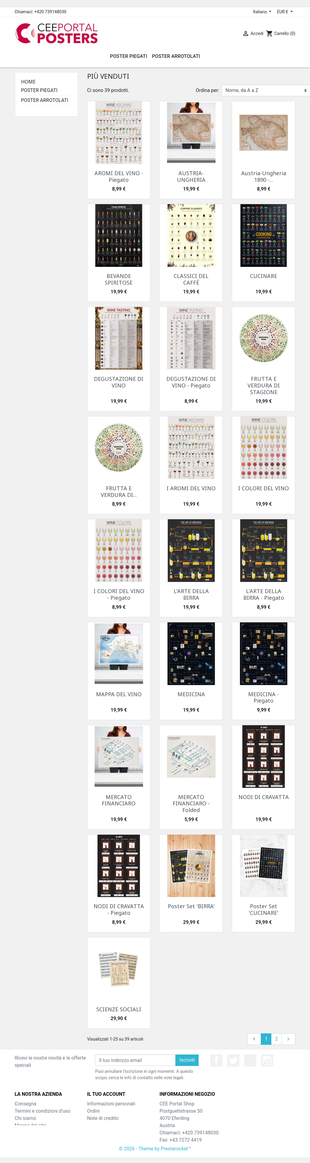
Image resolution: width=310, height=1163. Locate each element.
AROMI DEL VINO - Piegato (118, 176)
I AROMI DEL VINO (191, 488)
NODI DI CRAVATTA (263, 797)
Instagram (267, 1060)
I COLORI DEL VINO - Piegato (119, 594)
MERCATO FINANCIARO (119, 800)
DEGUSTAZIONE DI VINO (118, 382)
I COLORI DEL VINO (263, 488)
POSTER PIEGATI (39, 90)
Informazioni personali (111, 1104)
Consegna (26, 1104)
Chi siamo (25, 1118)
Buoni (93, 1133)
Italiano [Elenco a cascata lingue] (260, 11)
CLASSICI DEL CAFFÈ (191, 279)
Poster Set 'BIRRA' (191, 906)
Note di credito (103, 1118)
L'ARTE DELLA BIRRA (191, 594)
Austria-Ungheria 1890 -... (263, 176)
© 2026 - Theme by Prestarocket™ (155, 1154)
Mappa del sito (30, 1125)
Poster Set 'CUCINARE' (263, 909)
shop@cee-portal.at (198, 1147)
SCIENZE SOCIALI (118, 1009)
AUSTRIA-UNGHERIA (191, 176)
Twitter (233, 1060)
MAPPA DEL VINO (119, 694)
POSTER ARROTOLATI (44, 100)
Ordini (93, 1111)
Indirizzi (95, 1125)
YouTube (250, 1060)
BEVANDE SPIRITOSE (119, 279)
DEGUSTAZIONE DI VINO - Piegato (191, 382)
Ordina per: (207, 90)
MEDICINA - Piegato (263, 697)
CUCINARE (263, 276)
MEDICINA (191, 694)
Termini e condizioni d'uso (43, 1111)
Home (28, 81)
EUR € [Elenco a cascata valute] (283, 11)
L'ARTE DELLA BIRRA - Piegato (263, 594)
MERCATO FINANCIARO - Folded (191, 803)
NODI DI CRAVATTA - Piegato (119, 909)
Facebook (216, 1060)
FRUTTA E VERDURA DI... (119, 491)
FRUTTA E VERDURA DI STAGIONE (264, 385)
